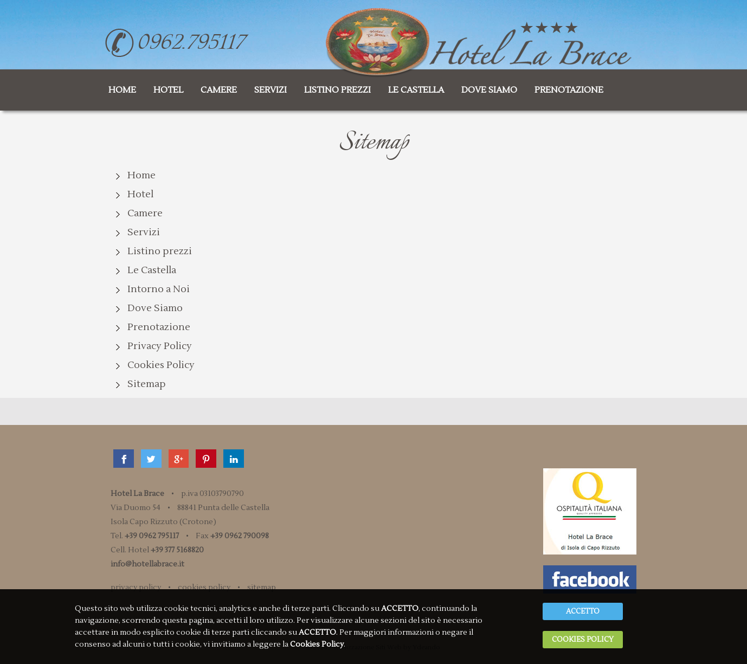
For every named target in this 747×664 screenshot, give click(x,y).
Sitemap (146, 384)
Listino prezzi (159, 251)
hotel (168, 90)
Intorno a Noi (158, 289)
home (122, 90)
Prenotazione (158, 327)
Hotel (140, 194)
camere (219, 90)
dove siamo (489, 90)
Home (141, 175)
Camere (145, 213)
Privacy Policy (159, 346)
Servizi (143, 232)
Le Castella (151, 270)
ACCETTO (583, 601)
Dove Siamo (155, 308)
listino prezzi (337, 90)
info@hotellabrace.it (147, 564)
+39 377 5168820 (177, 550)
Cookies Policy (161, 365)
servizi (270, 90)
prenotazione (569, 90)
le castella (416, 90)
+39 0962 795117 (152, 536)
